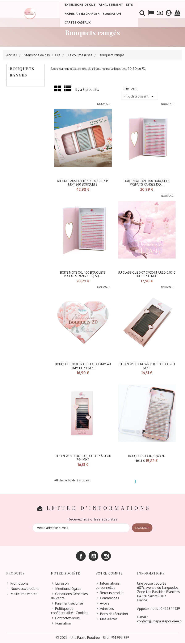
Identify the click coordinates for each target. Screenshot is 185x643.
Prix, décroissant (139, 96)
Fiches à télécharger (82, 13)
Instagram (106, 556)
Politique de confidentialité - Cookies (69, 610)
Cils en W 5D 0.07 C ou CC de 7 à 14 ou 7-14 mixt (83, 457)
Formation (112, 13)
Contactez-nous (67, 618)
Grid (58, 88)
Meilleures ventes (23, 594)
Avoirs (104, 603)
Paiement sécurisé (69, 603)
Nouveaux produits (24, 588)
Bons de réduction (114, 614)
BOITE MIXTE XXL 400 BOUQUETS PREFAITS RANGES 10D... (146, 182)
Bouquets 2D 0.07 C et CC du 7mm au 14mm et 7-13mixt (83, 366)
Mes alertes (109, 619)
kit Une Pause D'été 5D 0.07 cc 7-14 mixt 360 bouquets (83, 182)
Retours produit (112, 593)
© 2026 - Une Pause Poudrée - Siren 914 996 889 (92, 637)
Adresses (107, 608)
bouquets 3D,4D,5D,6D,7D (146, 456)
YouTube (93, 556)
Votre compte (109, 573)
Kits (129, 4)
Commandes (109, 598)
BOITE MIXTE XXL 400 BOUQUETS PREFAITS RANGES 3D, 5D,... (83, 274)
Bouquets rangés (22, 72)
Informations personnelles (108, 585)
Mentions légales (68, 588)
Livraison (62, 583)
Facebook (81, 556)
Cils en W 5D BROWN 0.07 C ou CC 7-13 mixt (147, 366)
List (68, 90)
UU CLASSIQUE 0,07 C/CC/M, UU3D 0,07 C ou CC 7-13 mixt (146, 274)
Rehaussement (111, 4)
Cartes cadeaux (78, 22)
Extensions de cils (80, 4)
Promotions (19, 583)
